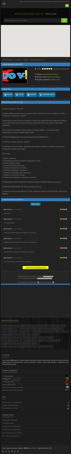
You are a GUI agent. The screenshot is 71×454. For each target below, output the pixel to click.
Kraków (10, 381)
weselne (8, 94)
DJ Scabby (5, 376)
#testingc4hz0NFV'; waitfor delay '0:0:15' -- (19, 331)
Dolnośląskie (18, 60)
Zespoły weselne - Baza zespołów (12, 402)
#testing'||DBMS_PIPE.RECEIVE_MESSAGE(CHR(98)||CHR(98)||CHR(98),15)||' (42, 328)
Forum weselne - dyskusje (9, 408)
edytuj (34, 448)
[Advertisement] (35, 300)
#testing (3, 325)
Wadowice (12, 384)
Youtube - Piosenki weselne (10, 405)
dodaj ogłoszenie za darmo (45, 278)
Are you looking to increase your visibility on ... (12, 432)
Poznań (11, 376)
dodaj (29, 448)
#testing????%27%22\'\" (46, 337)
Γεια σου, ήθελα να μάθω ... (8, 423)
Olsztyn (8, 378)
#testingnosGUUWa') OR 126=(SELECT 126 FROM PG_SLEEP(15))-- (20, 334)
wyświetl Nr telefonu (50, 74)
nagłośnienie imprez (46, 94)
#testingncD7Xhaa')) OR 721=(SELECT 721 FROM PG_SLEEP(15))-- (20, 337)
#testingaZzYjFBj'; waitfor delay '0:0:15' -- (12, 340)
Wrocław (26, 60)
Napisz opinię (35, 204)
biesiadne (31, 94)
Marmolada (5, 384)
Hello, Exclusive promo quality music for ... (11, 429)
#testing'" (3, 331)
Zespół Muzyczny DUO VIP (9, 390)
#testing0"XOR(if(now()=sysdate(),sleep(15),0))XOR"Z (52, 325)
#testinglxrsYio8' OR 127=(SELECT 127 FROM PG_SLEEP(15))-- (42, 340)
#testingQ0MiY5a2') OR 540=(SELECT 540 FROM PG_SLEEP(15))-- (19, 343)
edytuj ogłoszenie (48, 276)
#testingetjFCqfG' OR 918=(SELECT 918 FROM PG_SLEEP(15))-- (50, 331)
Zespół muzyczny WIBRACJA (10, 387)
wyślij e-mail (55, 80)
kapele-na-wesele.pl (7, 60)
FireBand (4, 381)
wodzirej (19, 94)
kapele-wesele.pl (54, 77)
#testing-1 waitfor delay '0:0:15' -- (10, 328)
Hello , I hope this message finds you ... (11, 436)
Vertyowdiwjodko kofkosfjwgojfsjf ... (10, 420)
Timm (3, 378)
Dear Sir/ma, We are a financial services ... (12, 426)
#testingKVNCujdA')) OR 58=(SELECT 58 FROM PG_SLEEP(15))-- (19, 346)
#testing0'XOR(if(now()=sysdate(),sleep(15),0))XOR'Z (21, 325)
